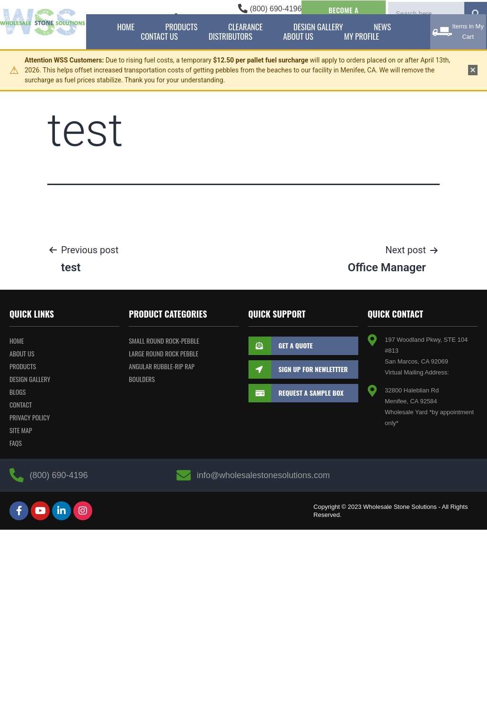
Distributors (230, 36)
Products (181, 27)
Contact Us (159, 36)
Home (125, 27)
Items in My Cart (467, 31)
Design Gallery (318, 27)
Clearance (245, 27)
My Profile (361, 36)
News (382, 27)
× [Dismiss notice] (473, 70)
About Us (298, 36)
